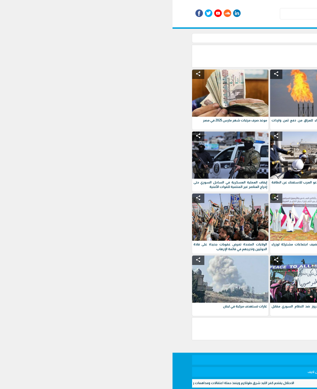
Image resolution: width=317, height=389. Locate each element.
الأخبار (226, 38)
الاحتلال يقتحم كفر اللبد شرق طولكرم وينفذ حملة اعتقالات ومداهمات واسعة (63, 383)
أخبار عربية (210, 38)
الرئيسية (240, 38)
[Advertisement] (163, 55)
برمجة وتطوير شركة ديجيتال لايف (158, 372)
